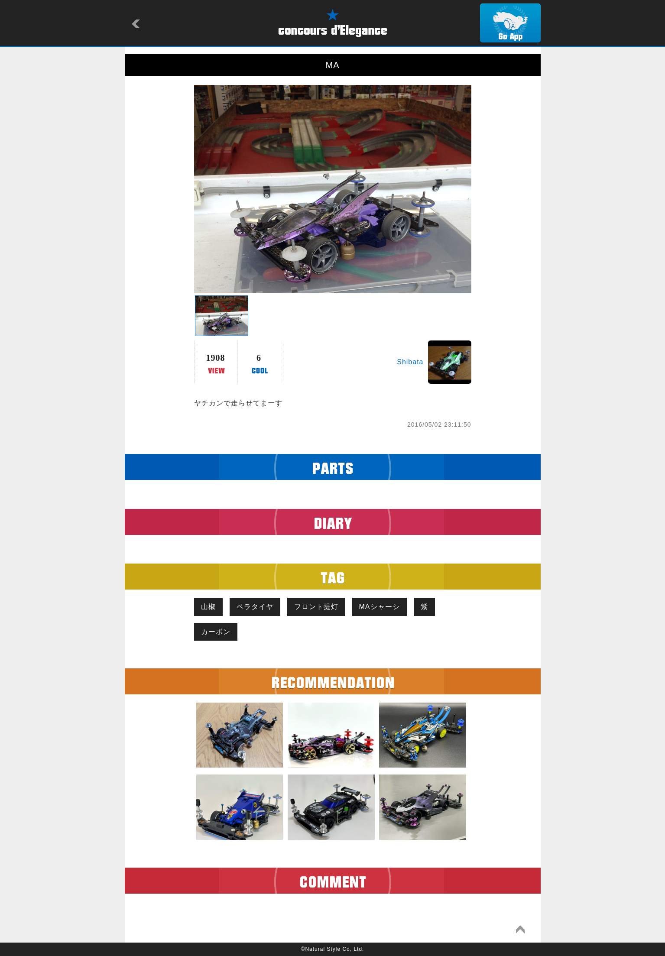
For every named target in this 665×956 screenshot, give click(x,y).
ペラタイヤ (255, 606)
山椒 (208, 606)
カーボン (215, 631)
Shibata (410, 362)
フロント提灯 (316, 606)
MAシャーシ (379, 606)
